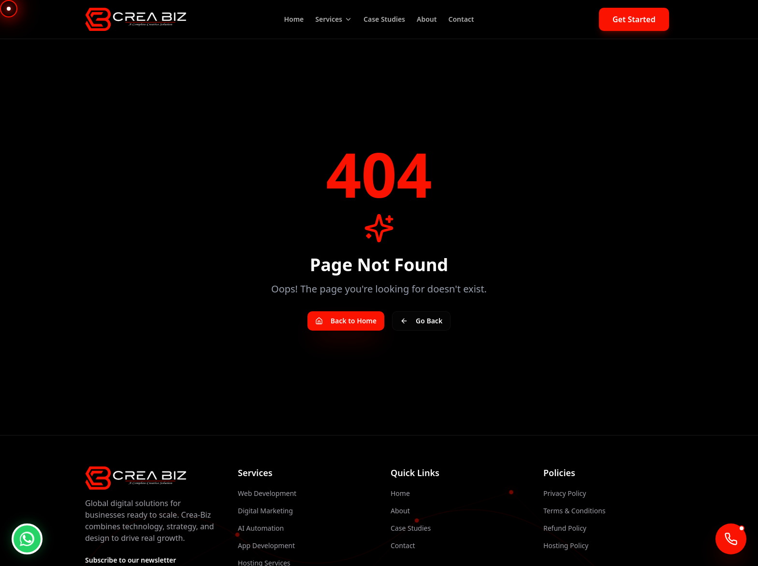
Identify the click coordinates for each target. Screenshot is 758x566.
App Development (266, 545)
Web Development (267, 493)
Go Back (421, 320)
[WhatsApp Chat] (27, 538)
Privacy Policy (564, 493)
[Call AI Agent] (730, 538)
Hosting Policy (565, 545)
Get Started (634, 19)
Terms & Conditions (574, 510)
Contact (461, 19)
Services (333, 19)
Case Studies (384, 19)
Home (294, 19)
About (427, 19)
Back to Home (346, 320)
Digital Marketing (265, 510)
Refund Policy (564, 528)
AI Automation (261, 528)
